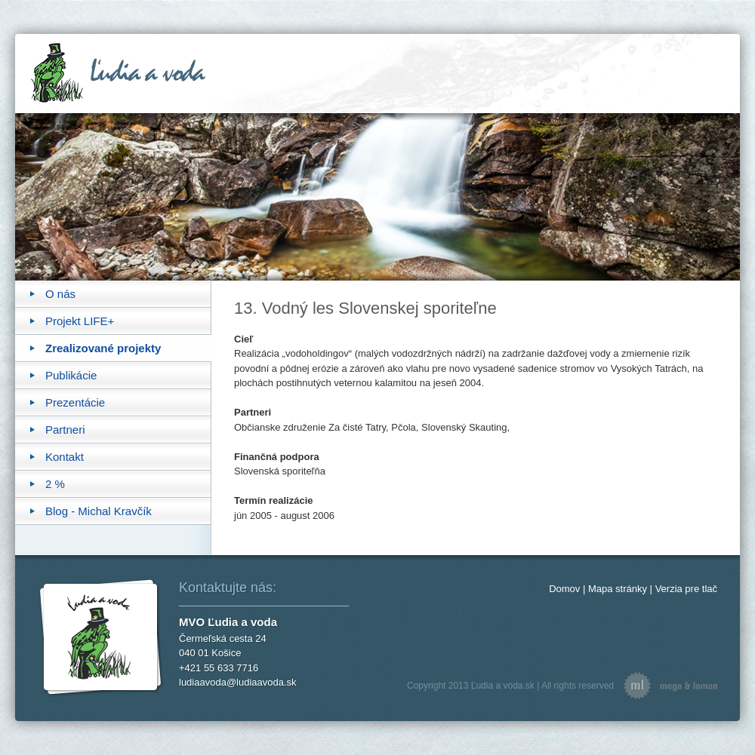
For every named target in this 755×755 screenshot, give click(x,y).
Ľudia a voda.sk (503, 685)
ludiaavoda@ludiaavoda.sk (238, 682)
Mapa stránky (617, 588)
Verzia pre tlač (686, 588)
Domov (564, 588)
